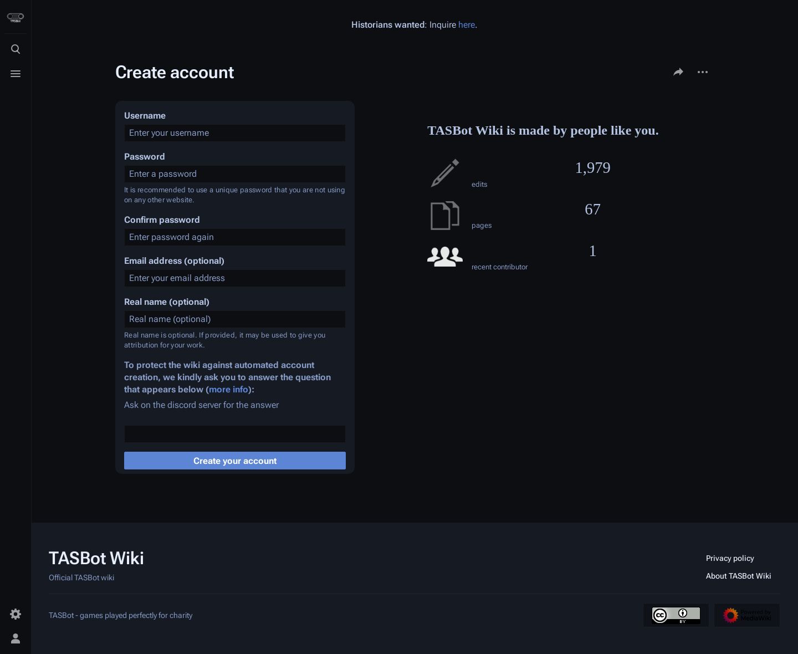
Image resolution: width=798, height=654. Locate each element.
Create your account (235, 461)
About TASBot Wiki (738, 575)
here (466, 24)
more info (228, 389)
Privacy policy (730, 558)
